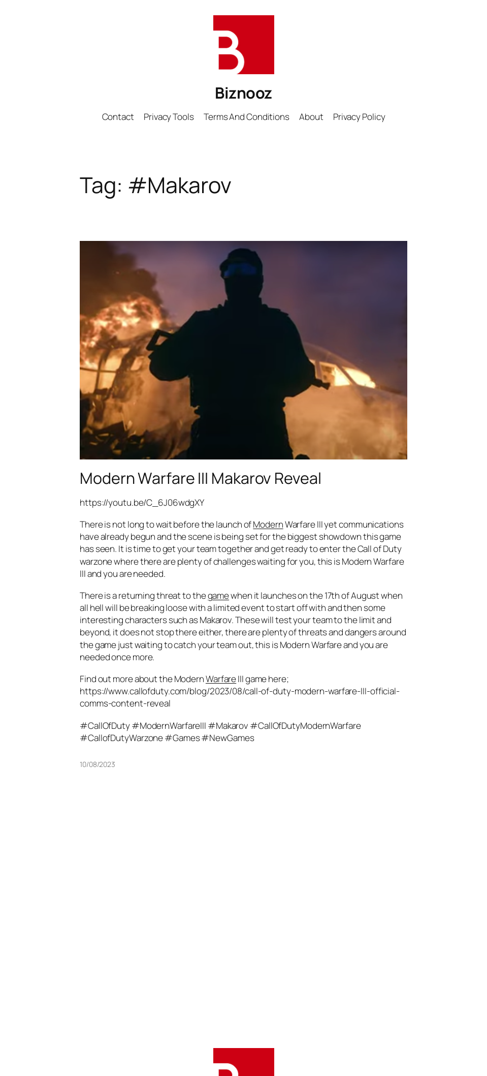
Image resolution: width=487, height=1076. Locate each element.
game (219, 595)
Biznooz (243, 92)
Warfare (221, 679)
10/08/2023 (97, 764)
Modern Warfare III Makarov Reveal (200, 477)
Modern (268, 524)
